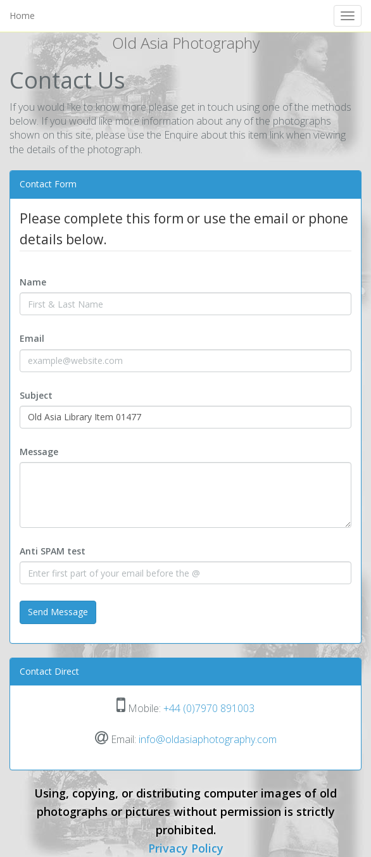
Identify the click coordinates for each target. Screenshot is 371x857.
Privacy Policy (185, 848)
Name (33, 282)
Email (32, 338)
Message (39, 452)
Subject (36, 395)
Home (22, 15)
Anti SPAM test (52, 551)
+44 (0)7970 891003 (209, 708)
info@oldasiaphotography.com (208, 739)
